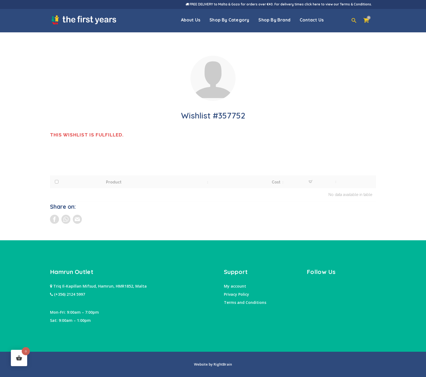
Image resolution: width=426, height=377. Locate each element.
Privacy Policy (236, 294)
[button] (354, 20)
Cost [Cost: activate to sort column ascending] (276, 182)
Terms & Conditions (355, 4)
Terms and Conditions (245, 302)
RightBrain (222, 364)
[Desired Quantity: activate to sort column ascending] (310, 181)
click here (312, 4)
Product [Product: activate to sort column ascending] (113, 182)
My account (235, 286)
